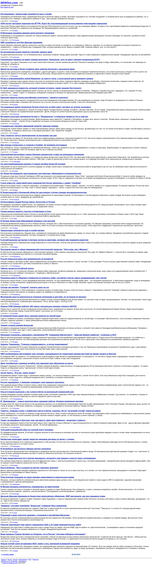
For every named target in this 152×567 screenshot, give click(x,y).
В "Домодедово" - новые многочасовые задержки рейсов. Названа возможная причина (42, 401)
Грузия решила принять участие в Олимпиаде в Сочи (26, 211)
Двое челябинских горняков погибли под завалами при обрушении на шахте (37, 363)
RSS (29, 559)
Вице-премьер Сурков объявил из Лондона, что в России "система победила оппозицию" (43, 534)
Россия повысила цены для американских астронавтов (27, 259)
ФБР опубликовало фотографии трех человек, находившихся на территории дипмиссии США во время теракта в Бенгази (58, 354)
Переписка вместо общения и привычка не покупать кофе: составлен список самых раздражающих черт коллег (54, 278)
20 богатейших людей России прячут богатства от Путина (28, 202)
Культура (16, 85)
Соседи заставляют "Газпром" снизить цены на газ (25, 287)
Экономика (16, 161)
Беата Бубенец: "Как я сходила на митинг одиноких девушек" (30, 468)
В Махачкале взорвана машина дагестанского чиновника (27, 33)
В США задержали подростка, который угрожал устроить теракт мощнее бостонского (41, 88)
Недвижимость (18, 399)
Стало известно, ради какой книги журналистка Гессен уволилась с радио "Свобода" (41, 183)
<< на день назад (7, 554)
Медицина (16, 446)
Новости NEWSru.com (10, 563)
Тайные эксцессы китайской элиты (17, 268)
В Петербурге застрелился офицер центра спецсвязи (26, 449)
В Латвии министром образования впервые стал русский (28, 221)
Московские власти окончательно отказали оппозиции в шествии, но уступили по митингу (43, 297)
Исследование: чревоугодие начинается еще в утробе (26, 14)
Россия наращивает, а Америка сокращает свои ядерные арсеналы (32, 382)
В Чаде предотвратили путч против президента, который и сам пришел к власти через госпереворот (48, 458)
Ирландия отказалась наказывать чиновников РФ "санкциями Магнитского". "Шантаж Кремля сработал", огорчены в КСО (58, 335)
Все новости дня (7, 7)
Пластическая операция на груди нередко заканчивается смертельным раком (37, 477)
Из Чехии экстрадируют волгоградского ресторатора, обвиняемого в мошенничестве (41, 173)
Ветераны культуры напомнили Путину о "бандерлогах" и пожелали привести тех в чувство (44, 116)
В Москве (14, 561)
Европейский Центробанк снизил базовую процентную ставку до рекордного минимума (42, 154)
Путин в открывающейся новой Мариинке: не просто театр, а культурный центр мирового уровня (47, 79)
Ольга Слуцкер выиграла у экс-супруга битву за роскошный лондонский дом (37, 392)
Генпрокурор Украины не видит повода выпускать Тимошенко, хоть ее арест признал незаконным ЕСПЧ (50, 60)
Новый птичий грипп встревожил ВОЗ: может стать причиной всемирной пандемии (40, 544)
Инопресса (16, 209)
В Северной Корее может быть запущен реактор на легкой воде (31, 316)
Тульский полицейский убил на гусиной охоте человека (27, 430)
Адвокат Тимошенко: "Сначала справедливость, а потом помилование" (34, 344)
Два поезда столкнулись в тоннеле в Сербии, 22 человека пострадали (34, 145)
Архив (15, 559)
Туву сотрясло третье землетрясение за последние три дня (29, 135)
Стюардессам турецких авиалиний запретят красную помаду (29, 126)
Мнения (15, 380)
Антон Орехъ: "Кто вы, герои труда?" (18, 373)
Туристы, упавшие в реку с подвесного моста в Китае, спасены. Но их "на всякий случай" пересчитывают (51, 411)
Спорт (15, 218)
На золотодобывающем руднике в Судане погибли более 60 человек (33, 164)
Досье (9, 559)
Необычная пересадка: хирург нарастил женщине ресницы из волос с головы (37, 439)
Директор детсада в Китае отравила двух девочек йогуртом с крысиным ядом (38, 69)
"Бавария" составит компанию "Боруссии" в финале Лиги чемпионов (33, 506)
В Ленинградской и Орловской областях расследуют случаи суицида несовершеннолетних (44, 192)
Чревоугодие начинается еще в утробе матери (22, 230)
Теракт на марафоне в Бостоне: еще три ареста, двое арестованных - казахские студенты (43, 420)
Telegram (36, 559)
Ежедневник (23, 559)
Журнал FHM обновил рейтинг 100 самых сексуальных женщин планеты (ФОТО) (39, 306)
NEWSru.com (9, 2)
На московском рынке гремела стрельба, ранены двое (26, 52)
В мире (15, 21)
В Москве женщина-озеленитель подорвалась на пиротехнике (30, 487)
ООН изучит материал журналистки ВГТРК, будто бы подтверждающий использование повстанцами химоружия (54, 23)
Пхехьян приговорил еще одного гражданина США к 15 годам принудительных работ (41, 525)
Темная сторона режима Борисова (17, 325)
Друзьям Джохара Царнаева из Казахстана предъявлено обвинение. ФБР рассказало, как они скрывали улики (53, 496)
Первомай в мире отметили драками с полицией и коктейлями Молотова (35, 515)
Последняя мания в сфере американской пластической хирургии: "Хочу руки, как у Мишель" (44, 249)
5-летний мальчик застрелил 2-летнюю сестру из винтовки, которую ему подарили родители (44, 240)
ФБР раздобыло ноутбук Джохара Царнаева (21, 42)
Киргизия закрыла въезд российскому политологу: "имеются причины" (34, 98)
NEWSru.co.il (5, 561)
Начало (3, 559)
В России (16, 40)
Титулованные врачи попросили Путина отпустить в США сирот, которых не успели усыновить (46, 107)
